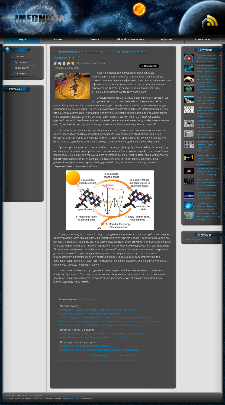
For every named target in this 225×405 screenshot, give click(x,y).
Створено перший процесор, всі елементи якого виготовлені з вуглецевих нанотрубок (109, 321)
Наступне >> (126, 355)
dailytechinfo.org (88, 299)
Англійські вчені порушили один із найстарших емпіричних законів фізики (102, 333)
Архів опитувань (193, 239)
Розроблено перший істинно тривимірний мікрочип (89, 313)
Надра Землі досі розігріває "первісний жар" (85, 345)
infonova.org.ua (72, 398)
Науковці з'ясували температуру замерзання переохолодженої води (99, 349)
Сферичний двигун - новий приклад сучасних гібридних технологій (98, 325)
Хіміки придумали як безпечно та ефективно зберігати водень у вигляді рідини (105, 317)
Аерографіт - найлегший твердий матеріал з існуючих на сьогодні (97, 310)
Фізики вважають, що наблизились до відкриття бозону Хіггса (95, 337)
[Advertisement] (25, 146)
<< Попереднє (99, 355)
